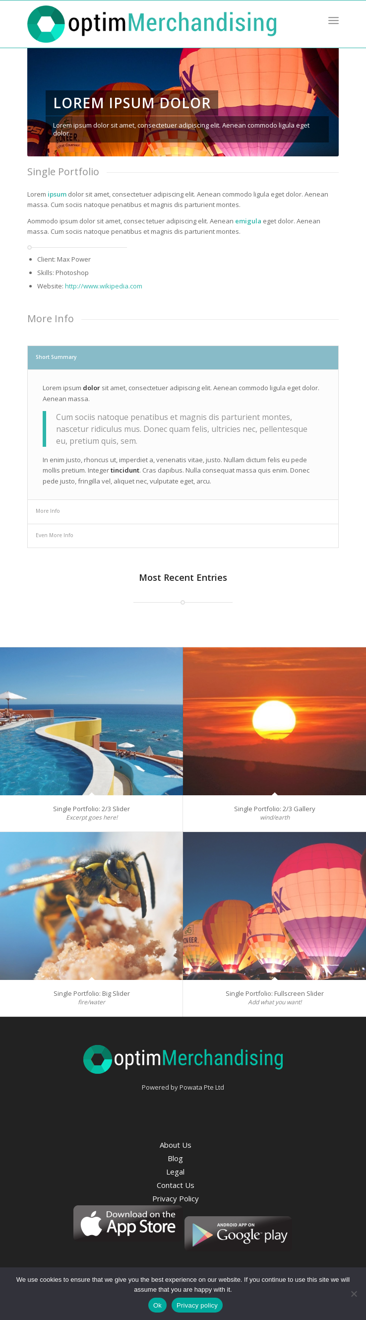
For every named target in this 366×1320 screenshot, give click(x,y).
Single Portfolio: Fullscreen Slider (275, 993)
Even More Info (54, 535)
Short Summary (56, 356)
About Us (175, 1145)
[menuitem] (333, 20)
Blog (175, 1158)
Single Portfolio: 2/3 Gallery (274, 808)
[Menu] (333, 20)
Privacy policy (197, 1305)
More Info (48, 510)
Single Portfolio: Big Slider (92, 993)
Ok (157, 1305)
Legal (175, 1172)
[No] (354, 1294)
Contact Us (175, 1185)
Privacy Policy (175, 1198)
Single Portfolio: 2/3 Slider (91, 808)
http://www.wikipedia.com (103, 285)
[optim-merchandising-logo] (151, 24)
